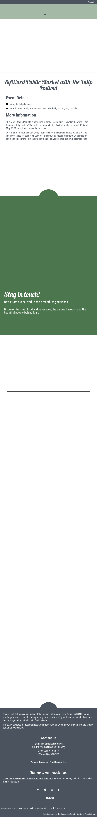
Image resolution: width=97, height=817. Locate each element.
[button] (45, 13)
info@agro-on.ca (54, 743)
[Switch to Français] (89, 2)
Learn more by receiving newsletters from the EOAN (28, 778)
